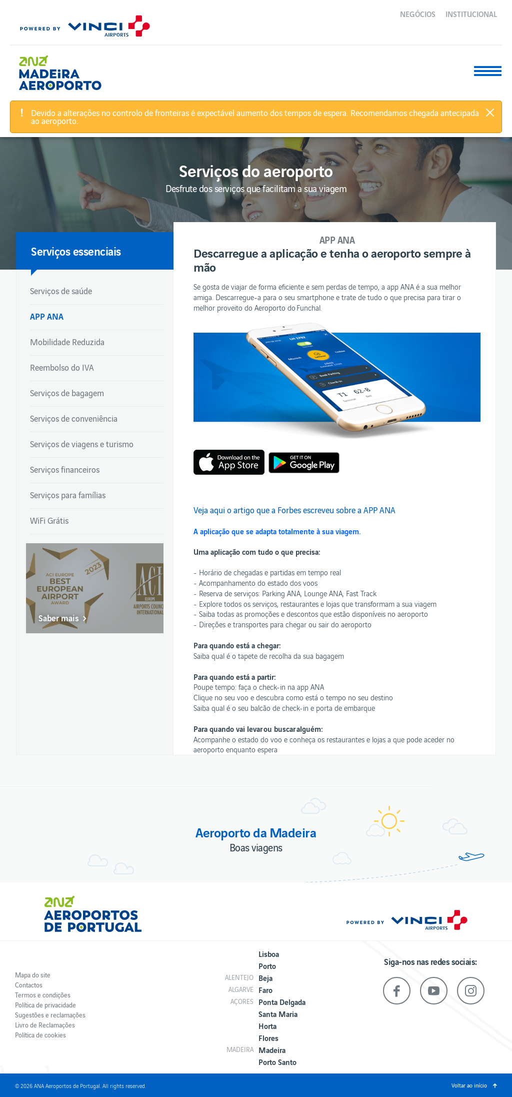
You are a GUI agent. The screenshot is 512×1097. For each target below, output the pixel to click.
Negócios (418, 13)
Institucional (471, 13)
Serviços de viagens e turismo (82, 444)
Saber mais (58, 617)
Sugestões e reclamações (50, 1014)
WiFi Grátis (49, 520)
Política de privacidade (45, 1004)
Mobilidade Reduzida (67, 342)
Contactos (28, 984)
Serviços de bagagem (67, 393)
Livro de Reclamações (45, 1024)
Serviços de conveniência (74, 418)
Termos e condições (42, 994)
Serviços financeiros (65, 469)
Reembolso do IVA (62, 367)
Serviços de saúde (61, 291)
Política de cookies (40, 1034)
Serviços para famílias (68, 495)
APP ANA (47, 316)
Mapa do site (32, 974)
